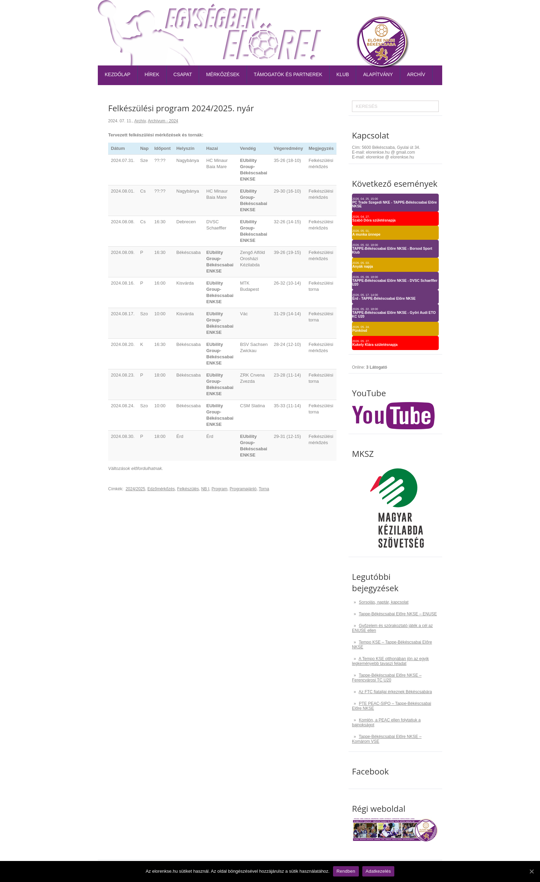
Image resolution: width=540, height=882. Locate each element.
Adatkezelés (378, 871)
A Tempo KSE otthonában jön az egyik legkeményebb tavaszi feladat (390, 661)
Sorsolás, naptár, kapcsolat (383, 602)
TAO (401, 11)
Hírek (152, 74)
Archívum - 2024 (163, 121)
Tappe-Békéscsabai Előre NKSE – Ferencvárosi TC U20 (387, 678)
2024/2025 (135, 488)
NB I (205, 488)
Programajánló (243, 488)
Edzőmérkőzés (161, 488)
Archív (416, 74)
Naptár (382, 11)
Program (219, 488)
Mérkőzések (222, 74)
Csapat (183, 74)
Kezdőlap (118, 74)
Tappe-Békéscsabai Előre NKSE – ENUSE (398, 614)
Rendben (345, 871)
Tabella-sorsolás (344, 11)
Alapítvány (378, 74)
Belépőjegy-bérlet (291, 11)
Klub (342, 74)
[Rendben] (531, 871)
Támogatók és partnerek (288, 74)
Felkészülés (188, 488)
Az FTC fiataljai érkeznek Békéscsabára (395, 691)
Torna (264, 488)
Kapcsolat (426, 11)
